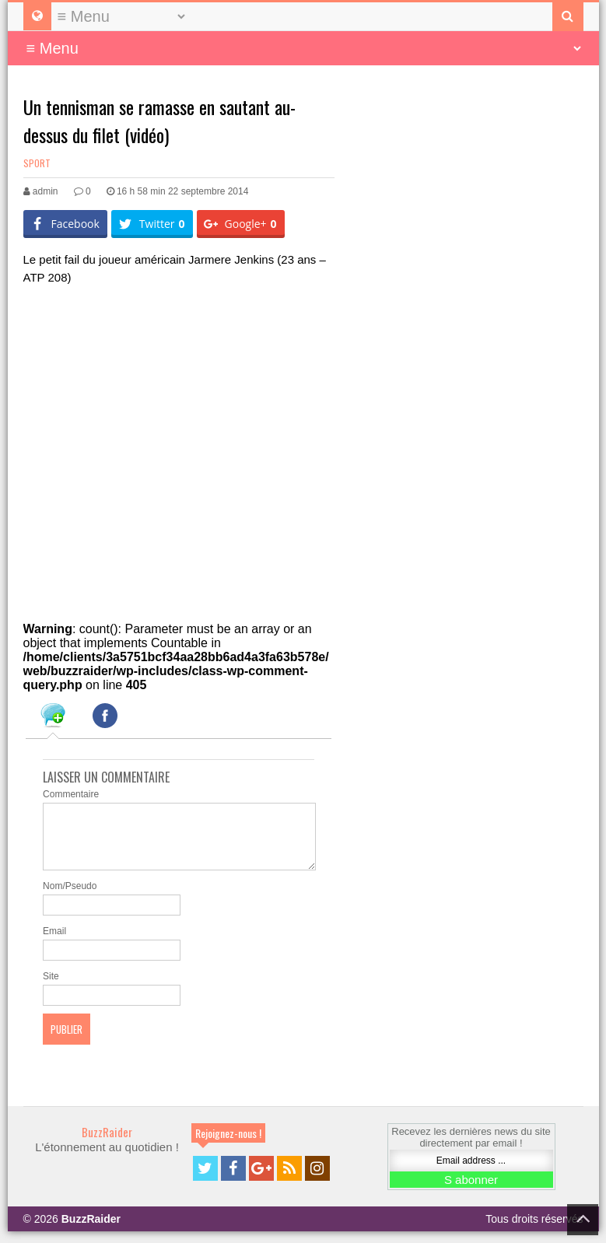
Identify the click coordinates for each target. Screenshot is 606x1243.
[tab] (53, 718)
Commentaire (71, 794)
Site (51, 987)
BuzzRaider (107, 1143)
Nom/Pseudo (69, 897)
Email (54, 942)
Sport (37, 163)
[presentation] (53, 718)
